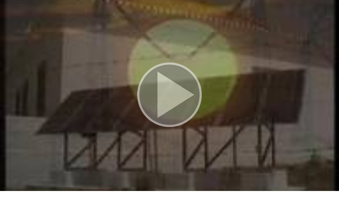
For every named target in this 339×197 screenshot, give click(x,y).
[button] (169, 95)
